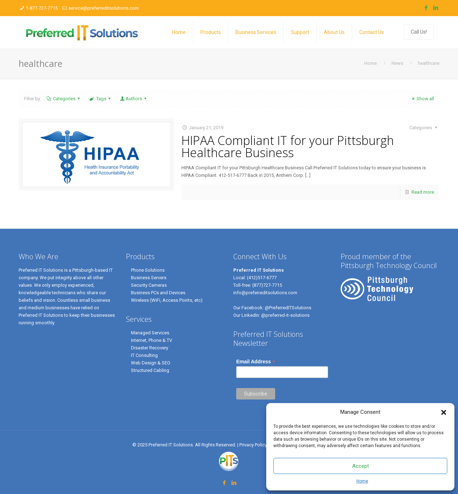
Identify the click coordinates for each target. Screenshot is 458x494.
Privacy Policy (253, 444)
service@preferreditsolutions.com (103, 8)
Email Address (255, 361)
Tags (100, 98)
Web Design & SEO (150, 362)
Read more (422, 192)
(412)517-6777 (262, 277)
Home (362, 481)
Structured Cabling (150, 370)
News (397, 63)
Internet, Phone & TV (151, 340)
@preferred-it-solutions (285, 315)
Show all (422, 98)
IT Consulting (144, 355)
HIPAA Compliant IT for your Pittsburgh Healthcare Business (287, 146)
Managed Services (150, 332)
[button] (443, 412)
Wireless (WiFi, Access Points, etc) (167, 300)
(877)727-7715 (267, 285)
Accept (360, 466)
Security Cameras (149, 285)
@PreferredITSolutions (288, 307)
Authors (133, 98)
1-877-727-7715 (42, 8)
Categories (63, 98)
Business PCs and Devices (158, 292)
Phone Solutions (148, 270)
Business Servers (148, 277)
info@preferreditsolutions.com (265, 292)
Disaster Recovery (149, 347)
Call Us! (419, 32)
